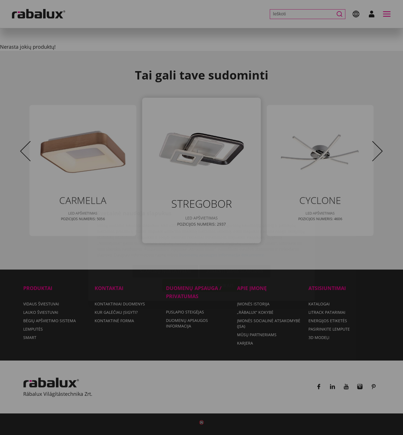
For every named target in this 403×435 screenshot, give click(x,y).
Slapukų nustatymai (165, 238)
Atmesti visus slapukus (235, 238)
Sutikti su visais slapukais (202, 252)
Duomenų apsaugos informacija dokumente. (222, 221)
